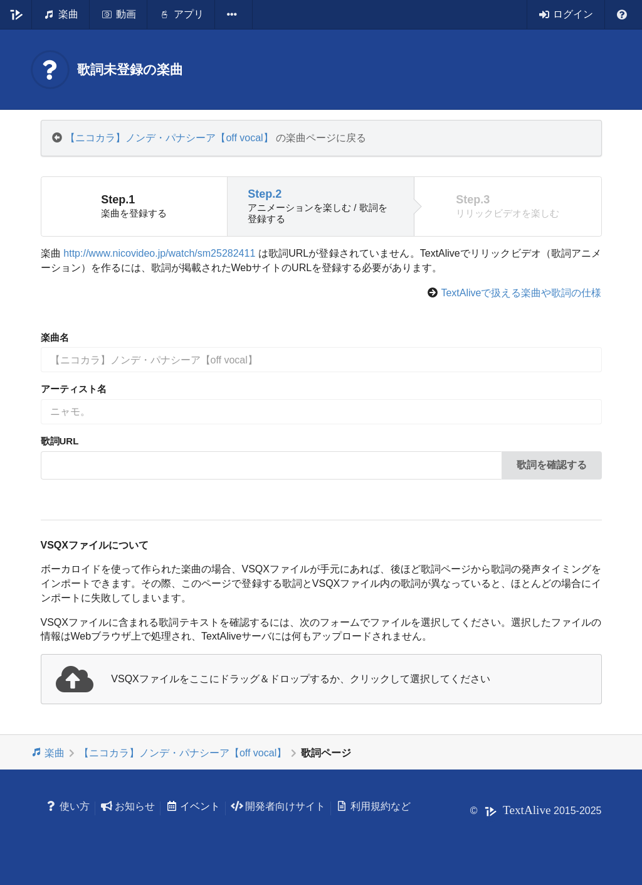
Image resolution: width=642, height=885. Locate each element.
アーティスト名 (74, 389)
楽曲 (48, 752)
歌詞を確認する (552, 464)
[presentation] (321, 679)
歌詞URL (60, 441)
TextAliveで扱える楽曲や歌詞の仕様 (521, 292)
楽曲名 (55, 337)
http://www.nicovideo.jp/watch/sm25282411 (159, 253)
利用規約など (373, 806)
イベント (193, 806)
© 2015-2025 (536, 810)
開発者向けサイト (278, 806)
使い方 (68, 806)
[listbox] (234, 14)
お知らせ (127, 806)
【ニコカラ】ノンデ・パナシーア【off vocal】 (169, 137)
